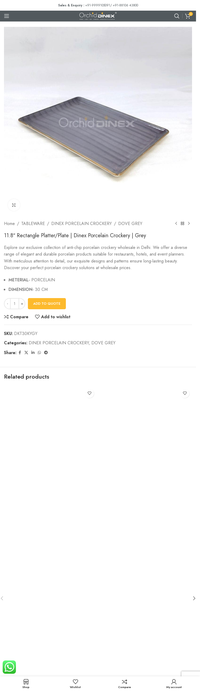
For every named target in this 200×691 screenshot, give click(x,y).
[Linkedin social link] (33, 352)
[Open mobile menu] (6, 16)
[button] (194, 598)
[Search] (177, 16)
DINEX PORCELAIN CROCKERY (81, 224)
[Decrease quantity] (7, 303)
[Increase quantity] (22, 303)
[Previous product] (176, 224)
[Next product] (189, 224)
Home (9, 224)
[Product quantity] (15, 303)
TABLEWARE (33, 224)
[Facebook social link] (19, 352)
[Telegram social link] (45, 352)
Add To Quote (47, 303)
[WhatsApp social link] (39, 352)
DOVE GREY (130, 224)
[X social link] (26, 352)
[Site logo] (98, 15)
